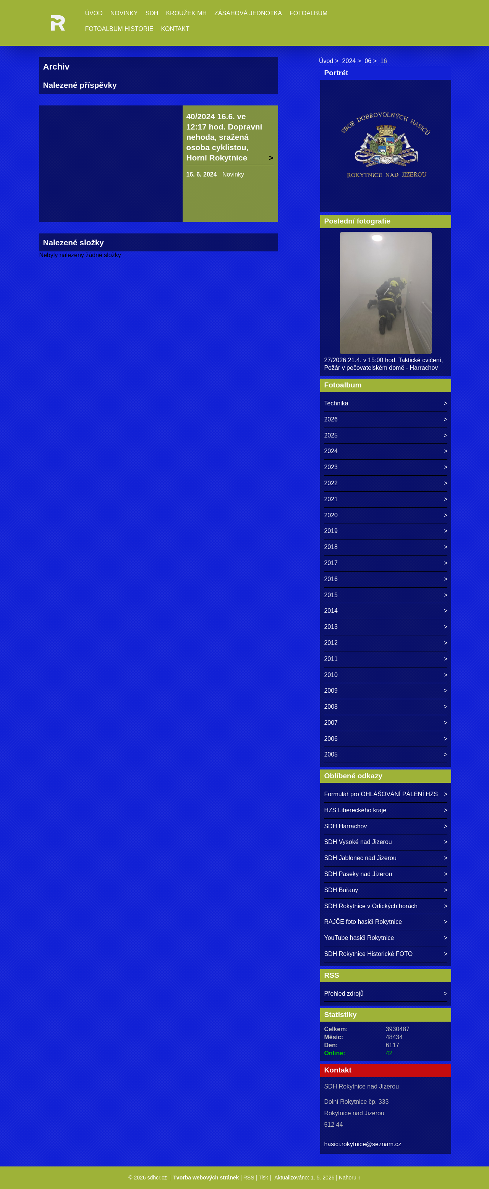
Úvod (93, 13)
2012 (331, 643)
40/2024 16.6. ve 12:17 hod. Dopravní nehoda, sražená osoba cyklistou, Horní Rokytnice (224, 137)
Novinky (124, 13)
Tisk (263, 1177)
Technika (336, 403)
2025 (331, 435)
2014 (331, 610)
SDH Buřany (341, 890)
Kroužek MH (186, 13)
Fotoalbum (308, 13)
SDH (152, 13)
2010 (331, 675)
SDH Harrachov (345, 826)
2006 (331, 738)
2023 (331, 467)
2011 (331, 659)
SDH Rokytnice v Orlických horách (371, 906)
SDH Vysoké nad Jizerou (358, 842)
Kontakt (175, 29)
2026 (331, 419)
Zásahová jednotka (248, 13)
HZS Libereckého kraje (355, 810)
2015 (331, 595)
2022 (331, 483)
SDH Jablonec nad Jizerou (360, 858)
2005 (331, 754)
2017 (331, 563)
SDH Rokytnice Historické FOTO (368, 954)
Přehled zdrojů (343, 993)
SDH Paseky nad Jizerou (358, 874)
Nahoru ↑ (350, 1177)
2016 (331, 579)
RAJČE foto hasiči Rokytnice (363, 921)
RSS (248, 1177)
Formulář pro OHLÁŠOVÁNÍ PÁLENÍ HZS (381, 794)
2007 (331, 722)
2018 (331, 547)
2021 (331, 499)
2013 (331, 627)
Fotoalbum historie (119, 29)
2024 (349, 61)
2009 (331, 690)
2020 (331, 515)
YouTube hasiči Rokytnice (359, 938)
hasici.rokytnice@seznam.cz (362, 1144)
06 (367, 61)
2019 (331, 531)
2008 (331, 706)
